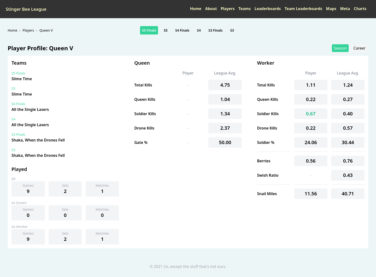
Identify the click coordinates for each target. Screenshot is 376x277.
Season (340, 48)
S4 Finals (182, 30)
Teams (245, 8)
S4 (199, 30)
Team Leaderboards (303, 8)
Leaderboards (267, 8)
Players (228, 8)
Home (195, 8)
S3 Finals (215, 30)
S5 (166, 30)
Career (359, 48)
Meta (345, 8)
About (211, 8)
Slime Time (22, 78)
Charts (360, 8)
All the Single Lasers (30, 109)
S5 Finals (149, 30)
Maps (331, 8)
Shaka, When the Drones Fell (38, 140)
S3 (232, 30)
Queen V (46, 30)
